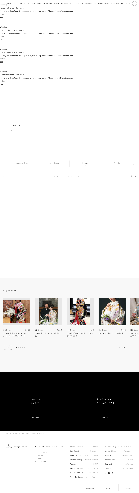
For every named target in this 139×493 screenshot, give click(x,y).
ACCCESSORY (42, 453)
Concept (8, 3)
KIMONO (40, 447)
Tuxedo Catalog (90, 3)
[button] (11, 347)
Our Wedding (47, 3)
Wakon (56, 3)
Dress (15, 3)
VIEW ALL (125, 347)
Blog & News (115, 3)
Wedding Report (103, 3)
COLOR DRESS (42, 444)
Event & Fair (36, 3)
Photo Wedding (66, 3)
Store (20, 3)
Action (128, 3)
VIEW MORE (35, 411)
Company (9, 486)
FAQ (122, 3)
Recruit (20, 486)
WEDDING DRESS (43, 442)
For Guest (27, 3)
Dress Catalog (78, 3)
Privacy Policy (32, 486)
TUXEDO (40, 450)
